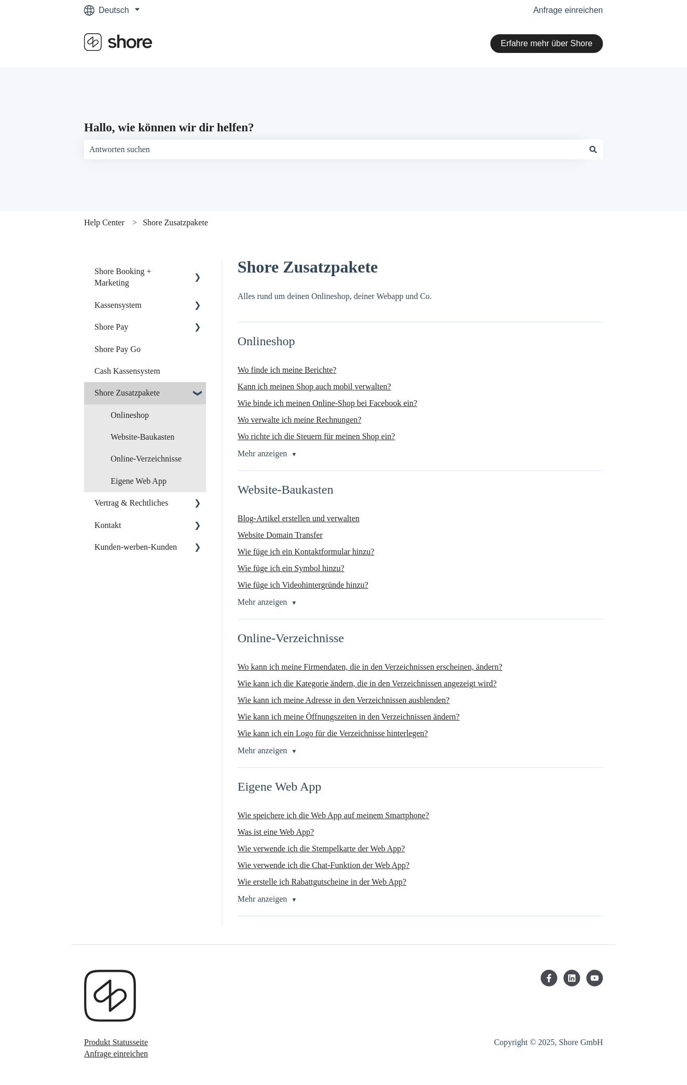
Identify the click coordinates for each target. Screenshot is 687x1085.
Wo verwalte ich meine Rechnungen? (300, 419)
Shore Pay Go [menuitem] (117, 349)
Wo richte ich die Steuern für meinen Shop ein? (316, 436)
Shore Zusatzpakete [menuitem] (127, 392)
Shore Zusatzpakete (175, 222)
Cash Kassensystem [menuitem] (127, 371)
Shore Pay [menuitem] (111, 326)
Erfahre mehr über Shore (547, 43)
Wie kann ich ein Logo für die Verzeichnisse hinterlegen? (333, 733)
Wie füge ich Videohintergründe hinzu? (303, 584)
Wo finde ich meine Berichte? (287, 369)
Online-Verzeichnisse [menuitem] (146, 458)
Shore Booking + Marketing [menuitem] (122, 277)
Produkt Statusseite (116, 1042)
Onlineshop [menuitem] (130, 415)
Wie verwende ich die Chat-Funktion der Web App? (323, 865)
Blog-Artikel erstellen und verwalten (299, 518)
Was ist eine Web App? (276, 832)
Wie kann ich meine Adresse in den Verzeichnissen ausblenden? (344, 700)
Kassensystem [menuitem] (118, 305)
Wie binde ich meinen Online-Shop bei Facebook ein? (327, 403)
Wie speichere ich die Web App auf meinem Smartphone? (333, 815)
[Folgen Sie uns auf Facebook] (549, 978)
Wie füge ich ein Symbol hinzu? (291, 568)
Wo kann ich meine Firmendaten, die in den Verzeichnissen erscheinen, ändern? (370, 666)
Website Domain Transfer (280, 535)
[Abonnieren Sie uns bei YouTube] (594, 978)
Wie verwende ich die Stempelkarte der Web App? (321, 848)
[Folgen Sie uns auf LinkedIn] (572, 978)
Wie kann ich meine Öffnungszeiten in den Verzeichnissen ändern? (349, 716)
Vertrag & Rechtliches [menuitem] (131, 502)
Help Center (104, 222)
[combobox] (333, 149)
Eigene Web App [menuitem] (139, 481)
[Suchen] (593, 149)
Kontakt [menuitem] (107, 525)
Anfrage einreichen (568, 10)
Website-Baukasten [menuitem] (142, 436)
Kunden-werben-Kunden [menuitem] (135, 546)
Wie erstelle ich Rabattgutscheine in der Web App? (322, 881)
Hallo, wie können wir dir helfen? (169, 127)
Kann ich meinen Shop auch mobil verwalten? (314, 386)
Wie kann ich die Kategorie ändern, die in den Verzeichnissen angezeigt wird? (367, 683)
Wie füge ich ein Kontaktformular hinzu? (306, 551)
